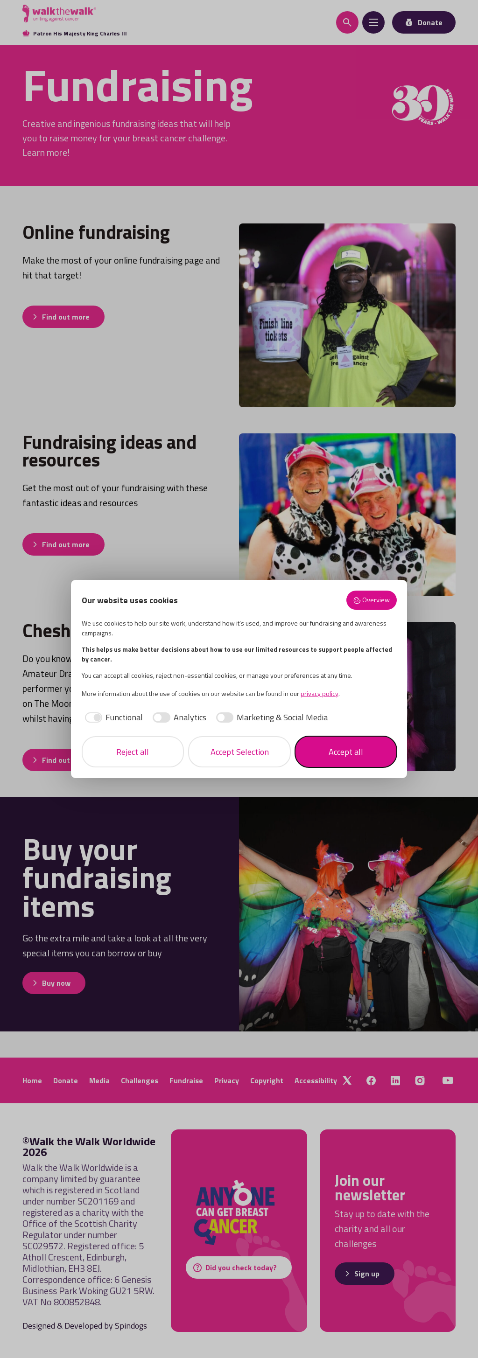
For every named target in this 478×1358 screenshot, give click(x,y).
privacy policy (319, 693)
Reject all (132, 751)
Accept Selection (240, 751)
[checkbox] (112, 717)
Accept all (346, 751)
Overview (371, 600)
